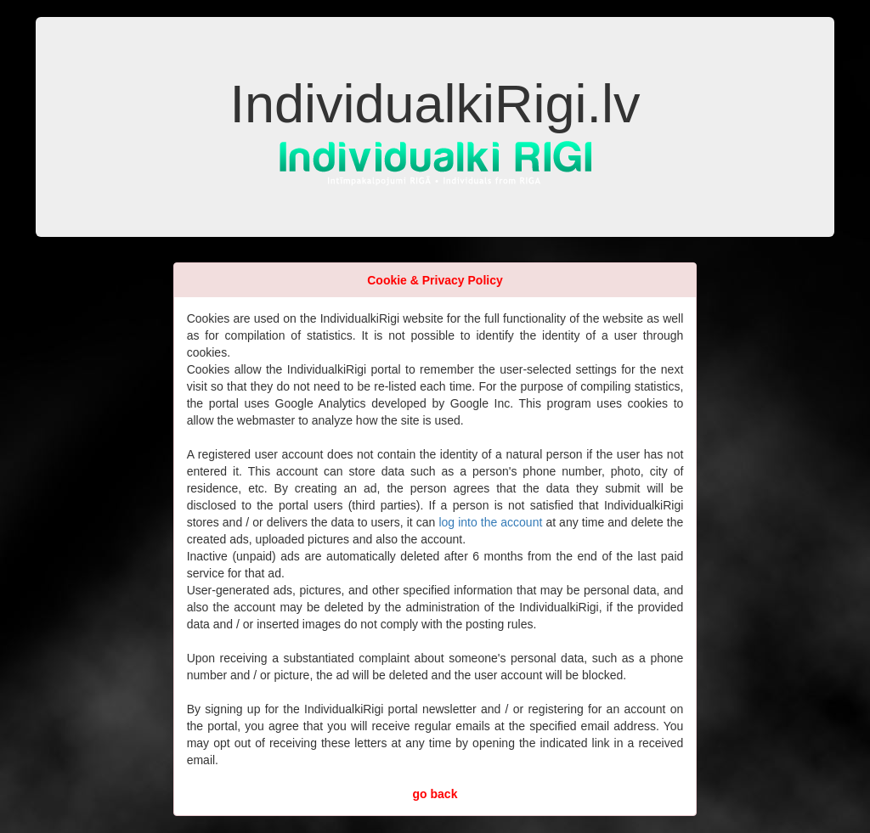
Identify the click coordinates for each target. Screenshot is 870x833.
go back (435, 794)
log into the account (490, 522)
